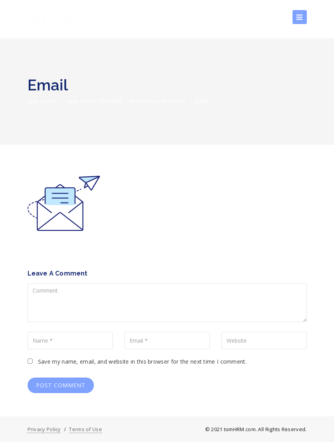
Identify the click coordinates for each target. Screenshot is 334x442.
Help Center (42, 101)
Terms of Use (85, 429)
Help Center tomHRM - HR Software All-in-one (126, 101)
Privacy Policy (44, 429)
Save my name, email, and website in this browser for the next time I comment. (142, 361)
